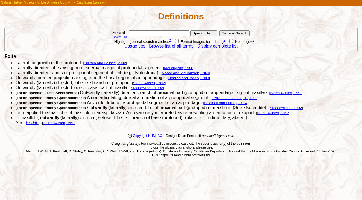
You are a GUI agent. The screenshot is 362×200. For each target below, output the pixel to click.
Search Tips (120, 36)
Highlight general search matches (139, 41)
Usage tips (134, 46)
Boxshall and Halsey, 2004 (225, 103)
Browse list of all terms (171, 46)
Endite (32, 122)
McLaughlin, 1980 (178, 68)
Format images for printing (199, 41)
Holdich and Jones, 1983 (188, 78)
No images (240, 41)
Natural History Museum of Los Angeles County (36, 2)
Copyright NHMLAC (147, 136)
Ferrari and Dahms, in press (234, 98)
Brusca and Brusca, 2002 (105, 63)
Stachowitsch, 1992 (149, 83)
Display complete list (217, 46)
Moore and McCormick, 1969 (185, 73)
